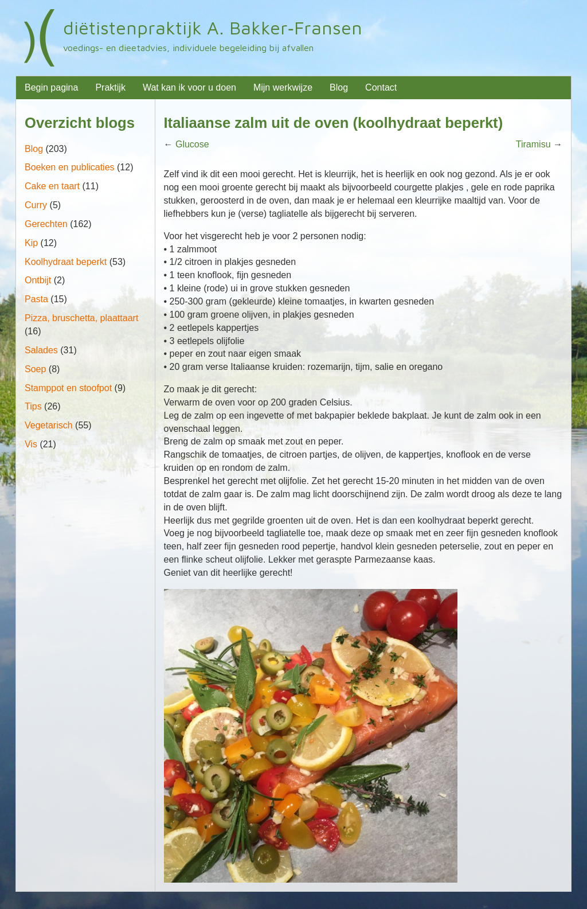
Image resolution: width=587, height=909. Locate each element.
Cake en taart (52, 186)
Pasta (36, 299)
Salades (41, 350)
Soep (35, 369)
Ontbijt (38, 280)
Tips (33, 406)
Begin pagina (51, 87)
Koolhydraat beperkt (66, 262)
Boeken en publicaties (70, 167)
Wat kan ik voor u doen (189, 87)
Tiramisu (533, 144)
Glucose (192, 144)
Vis (31, 444)
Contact (381, 87)
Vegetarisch (49, 425)
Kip (31, 243)
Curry (36, 205)
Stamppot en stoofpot (68, 388)
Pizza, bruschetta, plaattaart (81, 318)
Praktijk (110, 87)
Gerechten (46, 224)
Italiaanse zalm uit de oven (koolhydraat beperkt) (333, 123)
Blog (339, 87)
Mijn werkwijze (282, 87)
